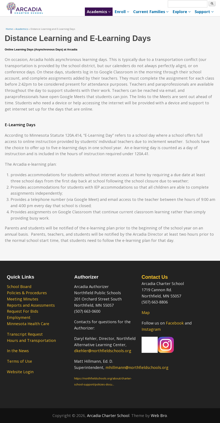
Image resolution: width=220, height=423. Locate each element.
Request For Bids (22, 311)
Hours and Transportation (31, 340)
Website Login (20, 371)
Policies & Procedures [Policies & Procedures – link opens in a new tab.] (27, 292)
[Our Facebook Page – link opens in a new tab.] (150, 351)
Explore (182, 11)
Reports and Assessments (31, 305)
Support (204, 11)
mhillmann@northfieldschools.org (136, 367)
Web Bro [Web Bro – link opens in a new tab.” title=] (159, 415)
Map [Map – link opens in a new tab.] (146, 312)
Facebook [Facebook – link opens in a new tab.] (175, 323)
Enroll (122, 11)
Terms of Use (19, 361)
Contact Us (155, 277)
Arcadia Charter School (108, 415)
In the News (18, 350)
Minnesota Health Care (28, 323)
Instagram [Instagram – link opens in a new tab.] (151, 329)
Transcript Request (25, 334)
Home (9, 28)
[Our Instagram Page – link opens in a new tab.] (166, 351)
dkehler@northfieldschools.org (102, 350)
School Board (19, 286)
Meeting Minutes (22, 299)
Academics (99, 11)
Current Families (151, 11)
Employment (19, 317)
